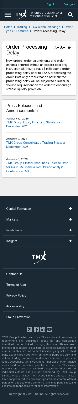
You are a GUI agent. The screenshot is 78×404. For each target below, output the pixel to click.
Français (69, 4)
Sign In (51, 4)
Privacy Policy (16, 295)
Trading (21, 27)
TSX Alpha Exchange (45, 27)
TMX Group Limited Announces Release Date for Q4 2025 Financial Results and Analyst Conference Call (37, 167)
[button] (70, 15)
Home (8, 27)
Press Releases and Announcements (24, 108)
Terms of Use (16, 285)
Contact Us (14, 274)
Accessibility (15, 306)
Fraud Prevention (18, 317)
